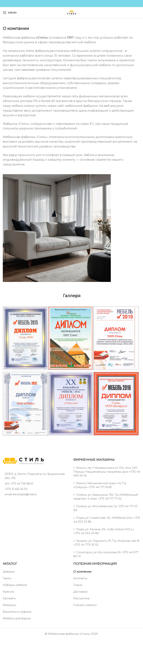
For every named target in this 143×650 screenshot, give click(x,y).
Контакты (80, 578)
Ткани (77, 585)
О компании (82, 571)
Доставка (80, 591)
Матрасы (9, 605)
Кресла (8, 591)
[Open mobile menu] (9, 12)
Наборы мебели (15, 585)
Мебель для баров (17, 618)
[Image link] (23, 461)
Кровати (9, 598)
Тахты (7, 578)
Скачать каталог (85, 605)
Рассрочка (81, 598)
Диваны (9, 571)
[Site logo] (71, 12)
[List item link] (36, 484)
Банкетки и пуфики (17, 611)
